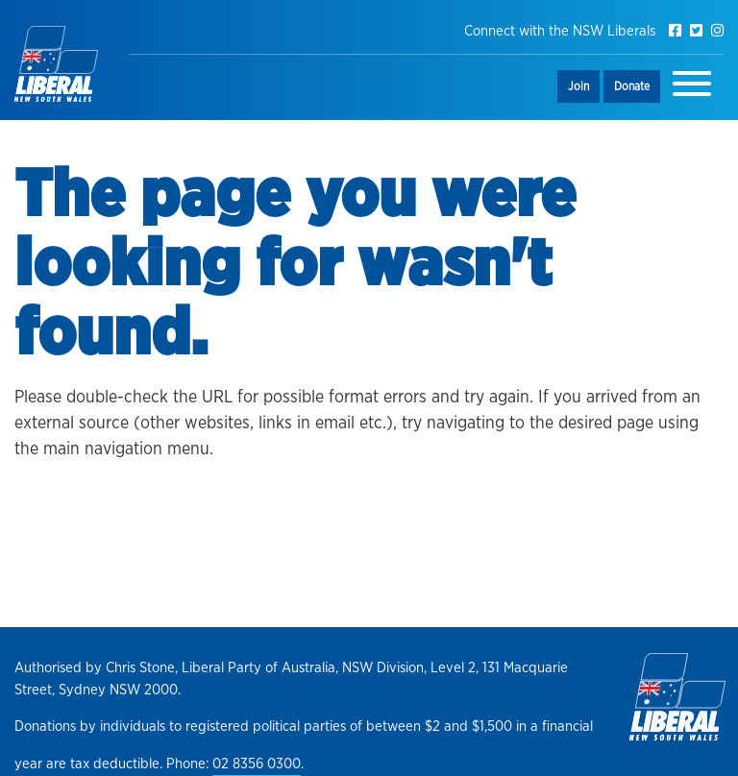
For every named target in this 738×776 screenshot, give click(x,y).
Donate (632, 86)
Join (578, 86)
